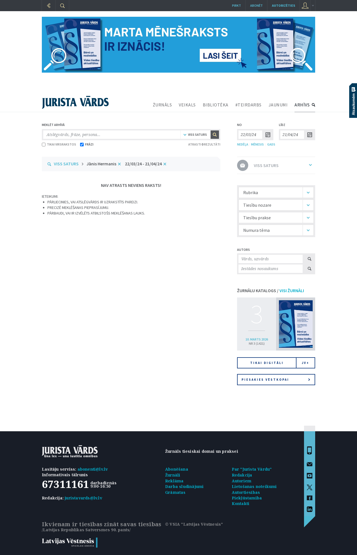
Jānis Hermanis (101, 163)
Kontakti (241, 503)
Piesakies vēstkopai (276, 380)
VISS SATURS (66, 163)
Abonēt (256, 5)
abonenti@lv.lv (93, 469)
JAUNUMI (278, 105)
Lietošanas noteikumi (254, 486)
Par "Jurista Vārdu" (252, 469)
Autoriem (242, 480)
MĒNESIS (257, 144)
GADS (271, 144)
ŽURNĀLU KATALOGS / (270, 290)
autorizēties (283, 5)
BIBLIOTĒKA (215, 105)
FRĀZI (86, 144)
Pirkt (236, 5)
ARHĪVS (302, 105)
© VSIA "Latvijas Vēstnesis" (194, 524)
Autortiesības (246, 492)
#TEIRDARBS (248, 105)
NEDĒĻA (242, 144)
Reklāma (174, 480)
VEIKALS (187, 105)
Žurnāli (172, 475)
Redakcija (242, 475)
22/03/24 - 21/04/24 (143, 163)
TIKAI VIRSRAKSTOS (59, 144)
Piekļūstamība (247, 498)
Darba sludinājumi (184, 486)
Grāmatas (175, 492)
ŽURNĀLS (162, 105)
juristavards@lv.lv (83, 498)
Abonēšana (176, 469)
